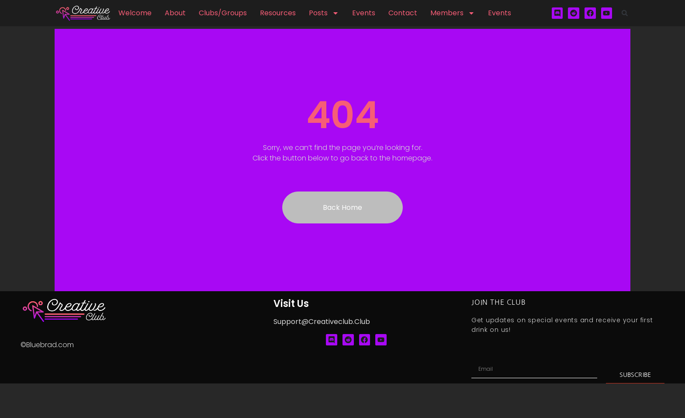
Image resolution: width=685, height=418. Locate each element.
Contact (402, 13)
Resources (278, 13)
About (175, 13)
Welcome (135, 13)
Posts (324, 13)
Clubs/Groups (223, 13)
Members (452, 13)
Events (363, 13)
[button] (624, 13)
